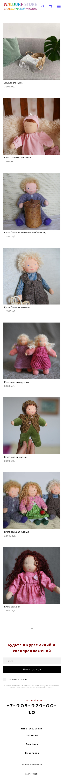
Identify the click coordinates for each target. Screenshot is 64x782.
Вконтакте (32, 753)
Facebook (32, 744)
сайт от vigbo (32, 774)
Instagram (32, 735)
